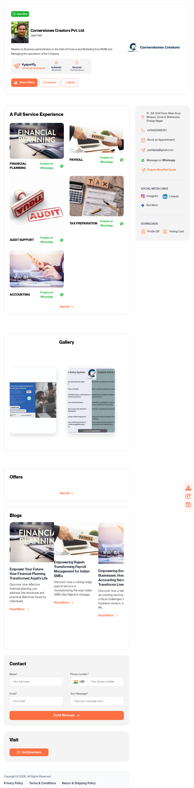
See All (66, 306)
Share (69, 82)
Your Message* (79, 693)
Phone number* (79, 674)
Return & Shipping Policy (79, 783)
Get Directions (28, 752)
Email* (13, 693)
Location (49, 83)
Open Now (20, 14)
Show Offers (24, 83)
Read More (19, 609)
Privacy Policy (13, 783)
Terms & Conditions (42, 783)
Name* (13, 674)
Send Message (66, 715)
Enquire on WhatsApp (52, 166)
